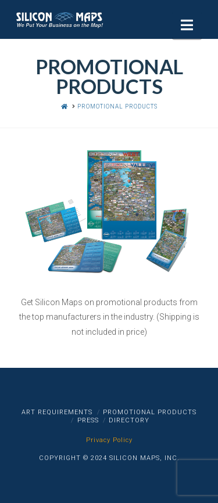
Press (88, 420)
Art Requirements (57, 412)
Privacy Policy (109, 440)
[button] (187, 25)
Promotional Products (149, 412)
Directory (129, 420)
